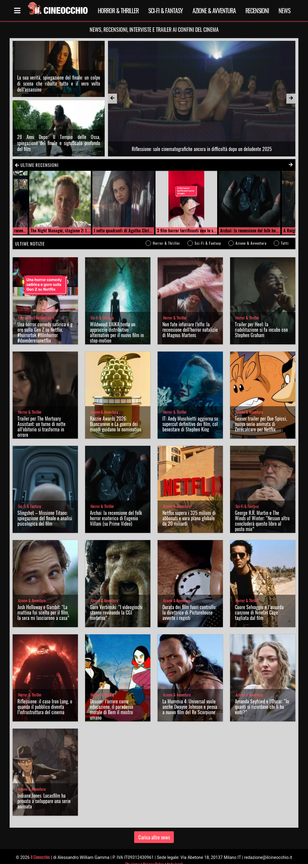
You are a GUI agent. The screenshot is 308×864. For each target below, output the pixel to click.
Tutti (285, 243)
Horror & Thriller (118, 10)
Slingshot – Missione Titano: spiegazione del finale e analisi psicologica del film (44, 518)
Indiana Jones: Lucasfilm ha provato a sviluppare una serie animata (44, 801)
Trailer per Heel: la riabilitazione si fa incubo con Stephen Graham (261, 330)
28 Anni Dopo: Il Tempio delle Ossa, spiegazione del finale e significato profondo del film (58, 143)
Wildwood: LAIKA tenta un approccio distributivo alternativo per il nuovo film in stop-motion (117, 332)
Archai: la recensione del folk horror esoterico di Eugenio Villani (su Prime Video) (116, 518)
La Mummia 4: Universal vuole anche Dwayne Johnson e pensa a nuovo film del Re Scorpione (189, 707)
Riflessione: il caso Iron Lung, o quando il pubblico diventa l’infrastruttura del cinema (44, 707)
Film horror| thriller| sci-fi (36, 318)
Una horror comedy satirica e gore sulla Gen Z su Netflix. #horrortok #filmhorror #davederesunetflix (44, 332)
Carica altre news (154, 837)
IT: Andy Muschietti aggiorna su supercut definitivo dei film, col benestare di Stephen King (190, 424)
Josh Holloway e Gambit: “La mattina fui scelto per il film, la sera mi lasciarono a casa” (43, 612)
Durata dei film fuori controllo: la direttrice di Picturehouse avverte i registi (189, 612)
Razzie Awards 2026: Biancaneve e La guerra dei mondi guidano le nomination (115, 424)
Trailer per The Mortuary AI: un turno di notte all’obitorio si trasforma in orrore (41, 426)
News (284, 10)
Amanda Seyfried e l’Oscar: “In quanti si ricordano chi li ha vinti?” (262, 707)
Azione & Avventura (214, 10)
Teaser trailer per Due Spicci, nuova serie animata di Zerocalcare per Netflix (261, 424)
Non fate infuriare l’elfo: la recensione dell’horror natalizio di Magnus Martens (190, 330)
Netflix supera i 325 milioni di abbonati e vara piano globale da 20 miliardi (189, 518)
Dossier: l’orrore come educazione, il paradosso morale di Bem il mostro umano (111, 709)
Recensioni (257, 10)
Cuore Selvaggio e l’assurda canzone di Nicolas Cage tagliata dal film (259, 612)
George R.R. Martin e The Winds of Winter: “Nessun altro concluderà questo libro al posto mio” (262, 521)
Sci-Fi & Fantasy (165, 10)
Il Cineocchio (40, 857)
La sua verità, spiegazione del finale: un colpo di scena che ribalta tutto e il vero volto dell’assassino (58, 83)
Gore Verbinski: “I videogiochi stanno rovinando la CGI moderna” (116, 612)
